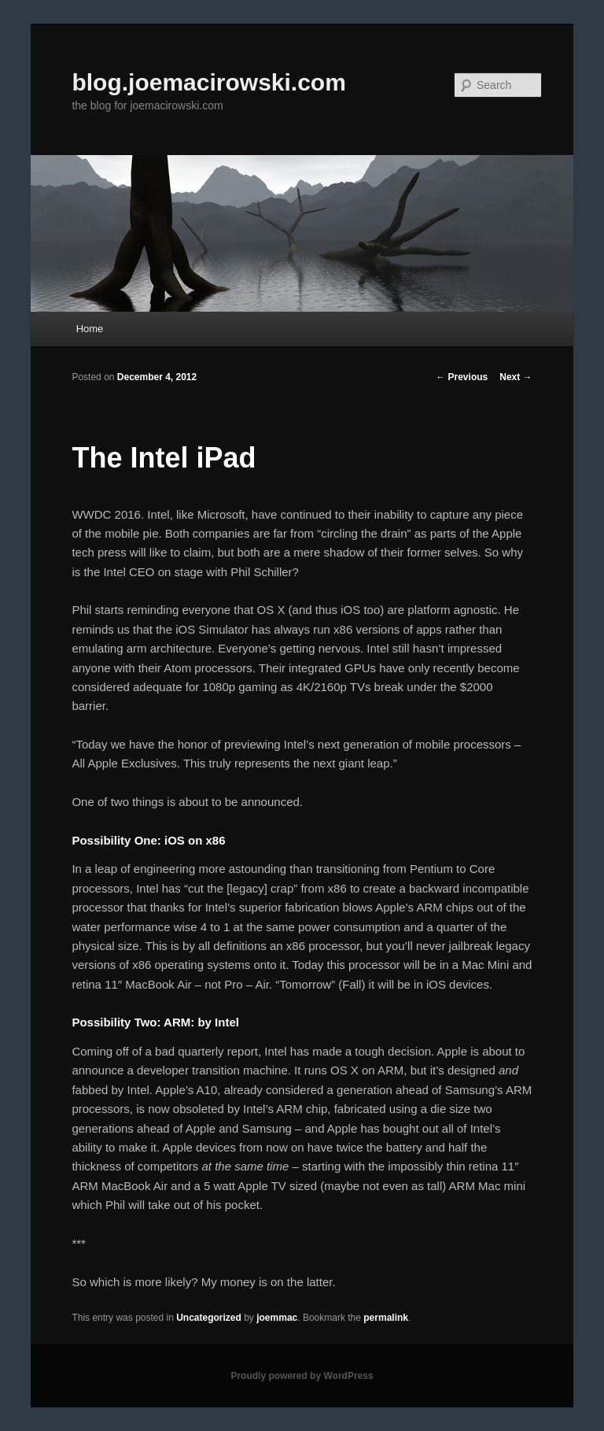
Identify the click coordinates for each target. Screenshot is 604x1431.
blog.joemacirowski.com (208, 82)
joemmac (276, 1317)
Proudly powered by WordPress (301, 1375)
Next (515, 377)
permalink (385, 1317)
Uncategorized (208, 1317)
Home (90, 329)
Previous (462, 377)
